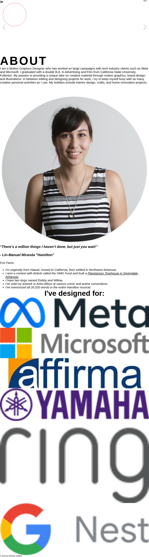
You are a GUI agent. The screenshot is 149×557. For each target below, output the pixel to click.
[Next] (145, 27)
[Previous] (4, 27)
